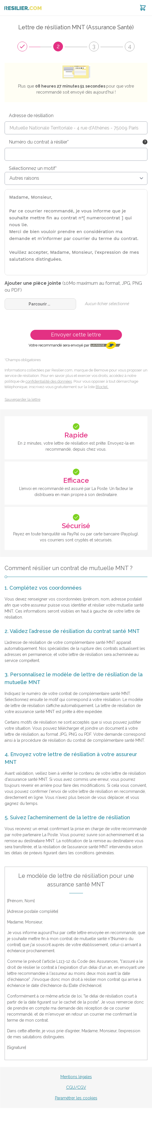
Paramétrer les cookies (76, 1098)
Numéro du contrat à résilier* (39, 142)
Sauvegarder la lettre (22, 399)
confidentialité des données (48, 381)
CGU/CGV (76, 1087)
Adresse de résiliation (31, 115)
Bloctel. (102, 387)
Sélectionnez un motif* (33, 168)
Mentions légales (76, 1076)
